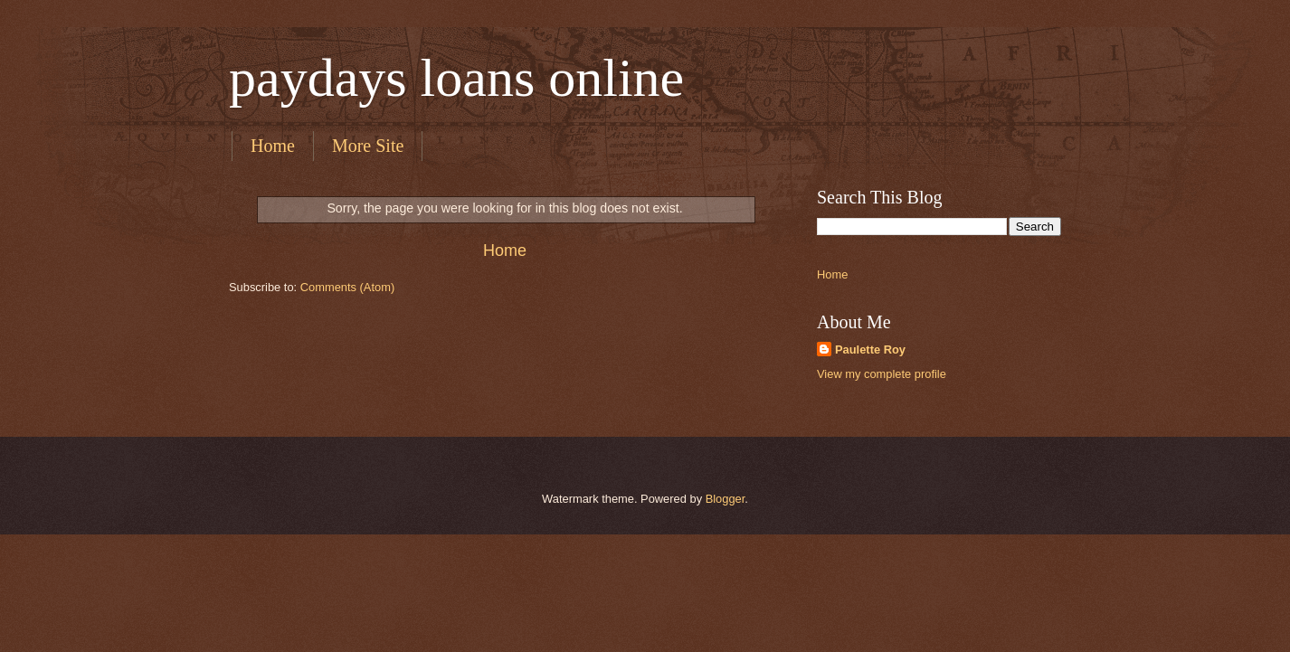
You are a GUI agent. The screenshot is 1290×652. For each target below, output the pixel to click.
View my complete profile (881, 374)
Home (273, 146)
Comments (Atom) (347, 287)
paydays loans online (456, 78)
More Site (367, 146)
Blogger (725, 499)
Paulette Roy (870, 349)
